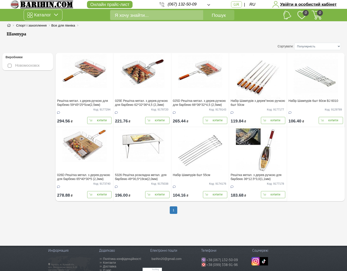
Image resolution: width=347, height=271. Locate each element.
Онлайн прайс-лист (109, 4)
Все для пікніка (63, 25)
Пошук (219, 15)
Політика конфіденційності (122, 259)
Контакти (109, 262)
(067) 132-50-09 (182, 4)
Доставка (109, 266)
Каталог (42, 15)
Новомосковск (24, 65)
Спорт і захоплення (31, 25)
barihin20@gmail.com (167, 259)
